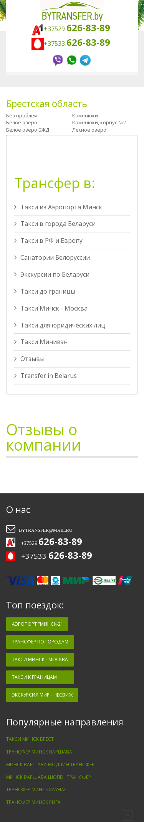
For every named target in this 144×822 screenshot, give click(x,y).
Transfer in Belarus (45, 375)
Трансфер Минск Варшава (39, 751)
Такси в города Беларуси (55, 223)
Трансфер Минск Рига (33, 802)
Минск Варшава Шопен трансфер (48, 777)
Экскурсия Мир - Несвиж (42, 695)
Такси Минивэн (41, 341)
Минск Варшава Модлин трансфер (50, 764)
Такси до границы (44, 291)
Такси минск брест (30, 739)
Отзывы (29, 358)
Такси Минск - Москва (51, 308)
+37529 (70, 29)
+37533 (72, 43)
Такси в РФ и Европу (48, 240)
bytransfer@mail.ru (45, 530)
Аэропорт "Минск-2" (37, 624)
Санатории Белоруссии (52, 257)
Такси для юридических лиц (59, 325)
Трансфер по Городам (40, 641)
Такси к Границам (34, 677)
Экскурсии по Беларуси (51, 274)
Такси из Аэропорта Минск (58, 207)
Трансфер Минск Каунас (36, 789)
